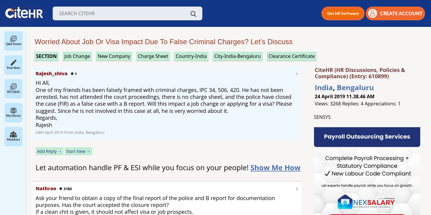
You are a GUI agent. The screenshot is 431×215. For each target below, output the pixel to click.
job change (77, 56)
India (324, 87)
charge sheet (153, 56)
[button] (343, 13)
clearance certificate (291, 56)
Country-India (191, 56)
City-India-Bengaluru (237, 56)
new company (114, 56)
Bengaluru (355, 87)
